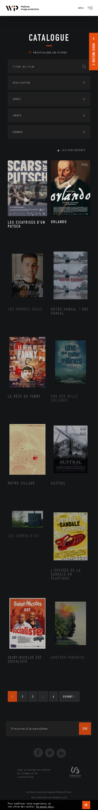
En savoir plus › (45, 806)
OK (86, 805)
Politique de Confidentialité (49, 797)
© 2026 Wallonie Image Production (49, 792)
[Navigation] (90, 8)
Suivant (69, 696)
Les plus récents (74, 150)
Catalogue (49, 37)
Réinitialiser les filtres (48, 52)
